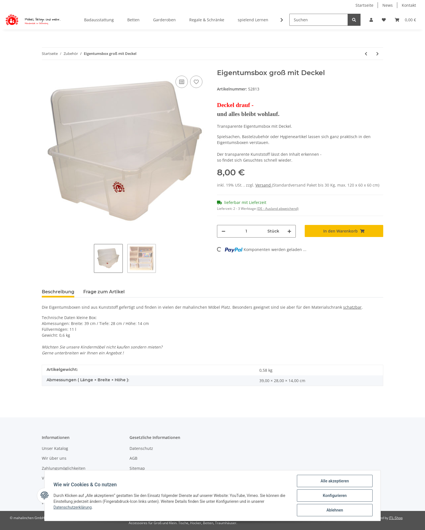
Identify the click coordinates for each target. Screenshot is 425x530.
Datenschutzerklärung (73, 507)
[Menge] (246, 231)
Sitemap (137, 468)
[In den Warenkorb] (344, 231)
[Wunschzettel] (383, 19)
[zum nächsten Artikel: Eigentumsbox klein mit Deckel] (377, 54)
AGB (133, 458)
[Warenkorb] (405, 19)
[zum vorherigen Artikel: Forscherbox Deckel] (366, 54)
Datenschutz (141, 448)
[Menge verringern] (223, 231)
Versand (263, 185)
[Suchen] (318, 20)
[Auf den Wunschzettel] (196, 82)
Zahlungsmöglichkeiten (64, 468)
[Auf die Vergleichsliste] (181, 82)
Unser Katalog (55, 448)
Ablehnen (334, 510)
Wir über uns (54, 458)
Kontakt (409, 5)
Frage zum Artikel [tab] (104, 291)
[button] (371, 19)
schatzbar (352, 307)
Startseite (364, 5)
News (387, 5)
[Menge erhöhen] (289, 231)
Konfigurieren (335, 495)
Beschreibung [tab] (58, 291)
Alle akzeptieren (334, 481)
